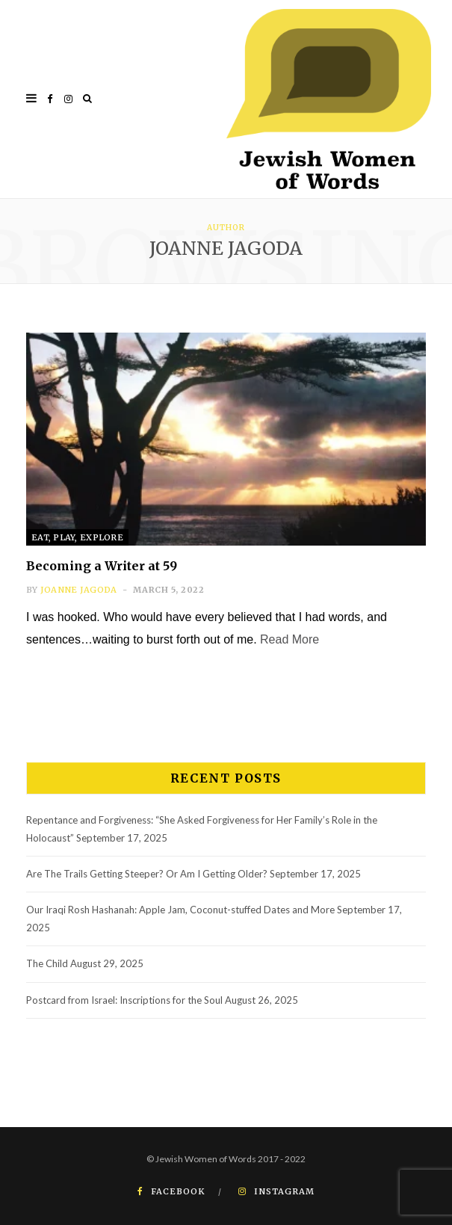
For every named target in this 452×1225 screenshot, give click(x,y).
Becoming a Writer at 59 (101, 565)
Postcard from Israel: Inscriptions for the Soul (124, 1000)
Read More (289, 639)
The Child (47, 963)
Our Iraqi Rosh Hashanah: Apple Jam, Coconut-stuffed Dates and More (180, 910)
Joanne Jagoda (78, 589)
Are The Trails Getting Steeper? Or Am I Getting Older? (146, 874)
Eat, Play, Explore (77, 537)
